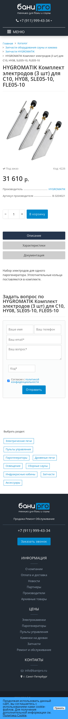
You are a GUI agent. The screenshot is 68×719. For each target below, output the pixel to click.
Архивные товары (34, 599)
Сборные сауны (38, 466)
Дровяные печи (45, 457)
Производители (34, 593)
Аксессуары (13, 482)
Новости (34, 581)
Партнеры (34, 587)
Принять (59, 708)
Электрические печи (19, 441)
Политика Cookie (14, 715)
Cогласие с (25, 380)
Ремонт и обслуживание (34, 649)
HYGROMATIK (57, 189)
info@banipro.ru (36, 671)
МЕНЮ (19, 31)
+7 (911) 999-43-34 (35, 20)
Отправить (34, 389)
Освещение (13, 466)
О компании (34, 569)
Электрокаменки (34, 619)
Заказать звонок (34, 541)
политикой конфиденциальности (25, 381)
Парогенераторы (16, 457)
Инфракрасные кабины (20, 474)
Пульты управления (18, 449)
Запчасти (49, 474)
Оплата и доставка (34, 575)
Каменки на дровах (34, 637)
